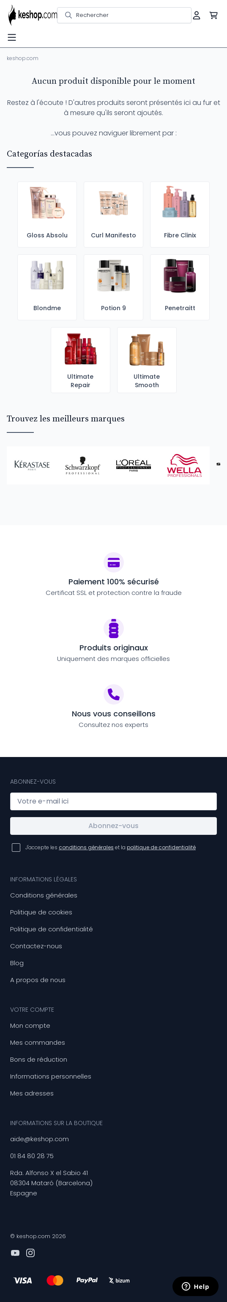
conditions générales (86, 847)
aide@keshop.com (39, 1138)
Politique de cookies (41, 912)
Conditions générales (43, 895)
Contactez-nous (36, 945)
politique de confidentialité (161, 847)
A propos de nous (38, 979)
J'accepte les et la (110, 847)
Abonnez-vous (113, 826)
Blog (17, 962)
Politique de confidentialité (51, 929)
